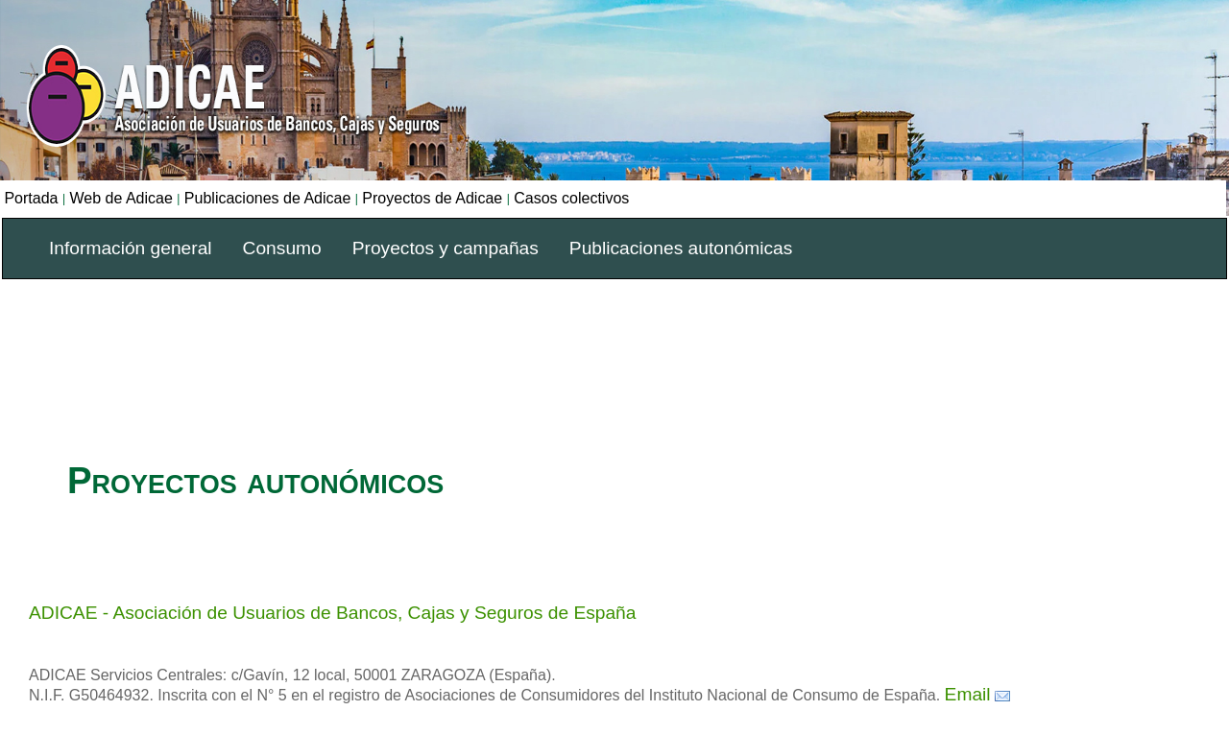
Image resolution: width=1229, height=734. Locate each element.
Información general (130, 248)
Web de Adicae (119, 198)
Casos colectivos (570, 198)
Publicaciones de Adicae (265, 198)
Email (968, 694)
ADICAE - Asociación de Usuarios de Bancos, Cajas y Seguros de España (332, 613)
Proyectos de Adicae (430, 198)
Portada (29, 198)
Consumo (282, 248)
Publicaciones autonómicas (681, 248)
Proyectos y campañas (445, 248)
